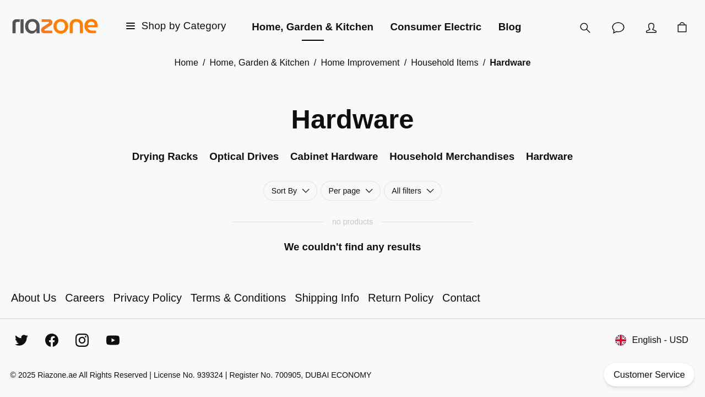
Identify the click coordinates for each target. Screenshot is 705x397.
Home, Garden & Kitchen (260, 62)
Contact (461, 298)
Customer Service (649, 375)
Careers (84, 298)
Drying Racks (165, 156)
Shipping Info (327, 298)
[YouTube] (113, 340)
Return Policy (400, 298)
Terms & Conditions (238, 298)
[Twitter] (21, 340)
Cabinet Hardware (334, 156)
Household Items (444, 62)
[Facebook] (52, 340)
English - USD (652, 340)
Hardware (549, 156)
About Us (33, 298)
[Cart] (682, 27)
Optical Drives (244, 156)
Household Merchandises (451, 156)
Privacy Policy (147, 298)
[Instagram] (82, 340)
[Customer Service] (618, 27)
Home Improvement (360, 62)
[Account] (651, 27)
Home (186, 62)
